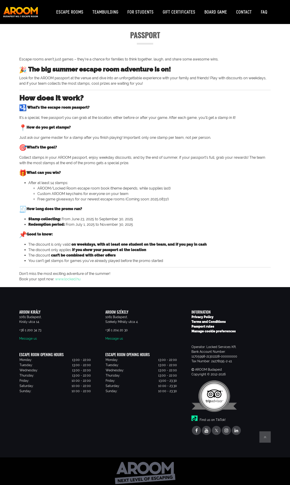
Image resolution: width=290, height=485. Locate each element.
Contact (244, 10)
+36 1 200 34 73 (30, 326)
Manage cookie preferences (213, 327)
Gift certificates (179, 10)
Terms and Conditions (208, 318)
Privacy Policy (202, 313)
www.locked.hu (68, 275)
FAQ (264, 10)
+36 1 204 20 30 (116, 326)
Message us (28, 335)
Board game (215, 10)
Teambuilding (105, 10)
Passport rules (202, 323)
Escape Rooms (69, 10)
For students (140, 10)
